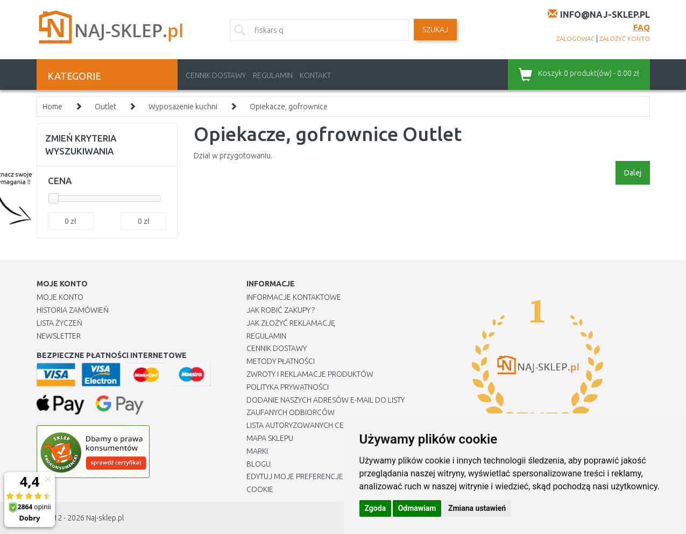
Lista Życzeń (59, 323)
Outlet (105, 106)
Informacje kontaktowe (293, 297)
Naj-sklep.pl (105, 518)
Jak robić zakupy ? (280, 310)
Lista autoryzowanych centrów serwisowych (334, 425)
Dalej (632, 172)
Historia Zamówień (73, 310)
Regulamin (273, 75)
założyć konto (624, 39)
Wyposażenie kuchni (182, 106)
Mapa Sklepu (269, 438)
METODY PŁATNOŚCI (280, 361)
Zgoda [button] (375, 508)
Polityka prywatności (287, 387)
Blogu (258, 464)
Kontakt (315, 75)
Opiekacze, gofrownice (289, 106)
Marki (257, 451)
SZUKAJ (435, 29)
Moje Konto (60, 297)
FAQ (641, 27)
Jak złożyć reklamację (290, 323)
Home (52, 106)
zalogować (575, 39)
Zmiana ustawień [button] (477, 508)
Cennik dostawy (216, 75)
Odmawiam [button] (417, 508)
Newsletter (59, 336)
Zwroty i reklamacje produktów (309, 374)
